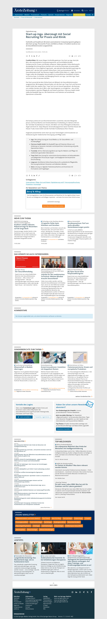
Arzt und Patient (45, 183)
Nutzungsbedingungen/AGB (33, 600)
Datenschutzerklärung (31, 602)
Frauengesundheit (22, 522)
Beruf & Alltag (56, 519)
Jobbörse (16, 609)
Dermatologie (67, 519)
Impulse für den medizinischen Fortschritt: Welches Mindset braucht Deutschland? (53, 277)
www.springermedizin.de (61, 598)
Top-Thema (46, 519)
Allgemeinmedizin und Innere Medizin (28, 519)
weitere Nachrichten (46, 507)
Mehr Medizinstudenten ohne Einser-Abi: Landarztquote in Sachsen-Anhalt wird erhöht (31, 494)
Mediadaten (46, 598)
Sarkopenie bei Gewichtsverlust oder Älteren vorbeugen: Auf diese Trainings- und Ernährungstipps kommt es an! (80, 562)
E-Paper (45, 605)
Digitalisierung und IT (57, 183)
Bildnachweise (29, 609)
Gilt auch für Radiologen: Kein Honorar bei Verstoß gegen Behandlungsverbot (30, 465)
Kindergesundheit (59, 522)
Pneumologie (59, 526)
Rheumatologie (32, 530)
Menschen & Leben (74, 522)
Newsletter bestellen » (64, 429)
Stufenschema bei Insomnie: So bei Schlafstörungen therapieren (53, 559)
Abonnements (47, 604)
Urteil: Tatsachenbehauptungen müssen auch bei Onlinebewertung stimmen (28, 481)
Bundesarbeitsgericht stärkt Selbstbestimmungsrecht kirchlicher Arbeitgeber (32, 499)
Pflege (37, 183)
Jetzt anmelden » (24, 417)
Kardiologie (47, 522)
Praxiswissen (35, 15)
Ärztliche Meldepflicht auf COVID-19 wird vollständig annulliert (32, 469)
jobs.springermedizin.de (61, 602)
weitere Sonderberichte (84, 397)
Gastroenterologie (36, 522)
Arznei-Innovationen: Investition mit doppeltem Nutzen (53, 368)
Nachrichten (19, 15)
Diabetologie (78, 519)
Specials (50, 15)
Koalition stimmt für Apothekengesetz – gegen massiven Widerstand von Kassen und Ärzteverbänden (30, 460)
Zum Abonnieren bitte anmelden (53, 206)
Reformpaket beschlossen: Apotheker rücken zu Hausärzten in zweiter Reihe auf (32, 476)
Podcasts (44, 15)
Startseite (16, 598)
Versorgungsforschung (72, 183)
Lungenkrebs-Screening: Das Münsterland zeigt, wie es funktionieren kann (29, 486)
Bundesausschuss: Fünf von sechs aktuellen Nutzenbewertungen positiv (78, 225)
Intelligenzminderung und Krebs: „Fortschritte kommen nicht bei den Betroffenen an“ (32, 450)
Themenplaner (47, 600)
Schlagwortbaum (30, 598)
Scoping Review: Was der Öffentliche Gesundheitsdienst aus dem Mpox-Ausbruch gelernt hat (32, 455)
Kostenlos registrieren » (42, 417)
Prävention (29, 185)
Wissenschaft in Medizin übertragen (23, 368)
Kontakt (27, 607)
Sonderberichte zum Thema (28, 349)
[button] (91, 10)
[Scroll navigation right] (92, 15)
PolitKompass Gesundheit (74, 526)
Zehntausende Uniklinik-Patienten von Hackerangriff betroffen (32, 490)
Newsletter (46, 607)
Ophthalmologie (47, 526)
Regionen (69, 15)
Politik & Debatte (79, 15)
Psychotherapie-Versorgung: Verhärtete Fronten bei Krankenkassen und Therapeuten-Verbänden (29, 504)
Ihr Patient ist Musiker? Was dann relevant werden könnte (71, 467)
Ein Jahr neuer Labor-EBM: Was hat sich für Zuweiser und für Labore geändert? (71, 486)
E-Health (87, 519)
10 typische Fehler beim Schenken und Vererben (50, 224)
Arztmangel (37, 185)
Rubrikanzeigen (47, 602)
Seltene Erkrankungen (46, 530)
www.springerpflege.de (60, 600)
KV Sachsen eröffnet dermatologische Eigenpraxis (28, 472)
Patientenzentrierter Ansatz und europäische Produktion (80, 368)
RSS (44, 609)
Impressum (28, 605)
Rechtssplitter (20, 530)
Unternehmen (30, 183)
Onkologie (36, 526)
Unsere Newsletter (24, 515)
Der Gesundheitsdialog (24, 272)
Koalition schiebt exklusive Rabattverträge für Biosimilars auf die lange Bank (25, 227)
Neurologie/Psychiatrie (23, 526)
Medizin (26, 15)
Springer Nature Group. (50, 617)
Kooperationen (60, 15)
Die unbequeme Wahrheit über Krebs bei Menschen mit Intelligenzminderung (30, 446)
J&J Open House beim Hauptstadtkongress (75, 273)
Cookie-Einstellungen (31, 604)
